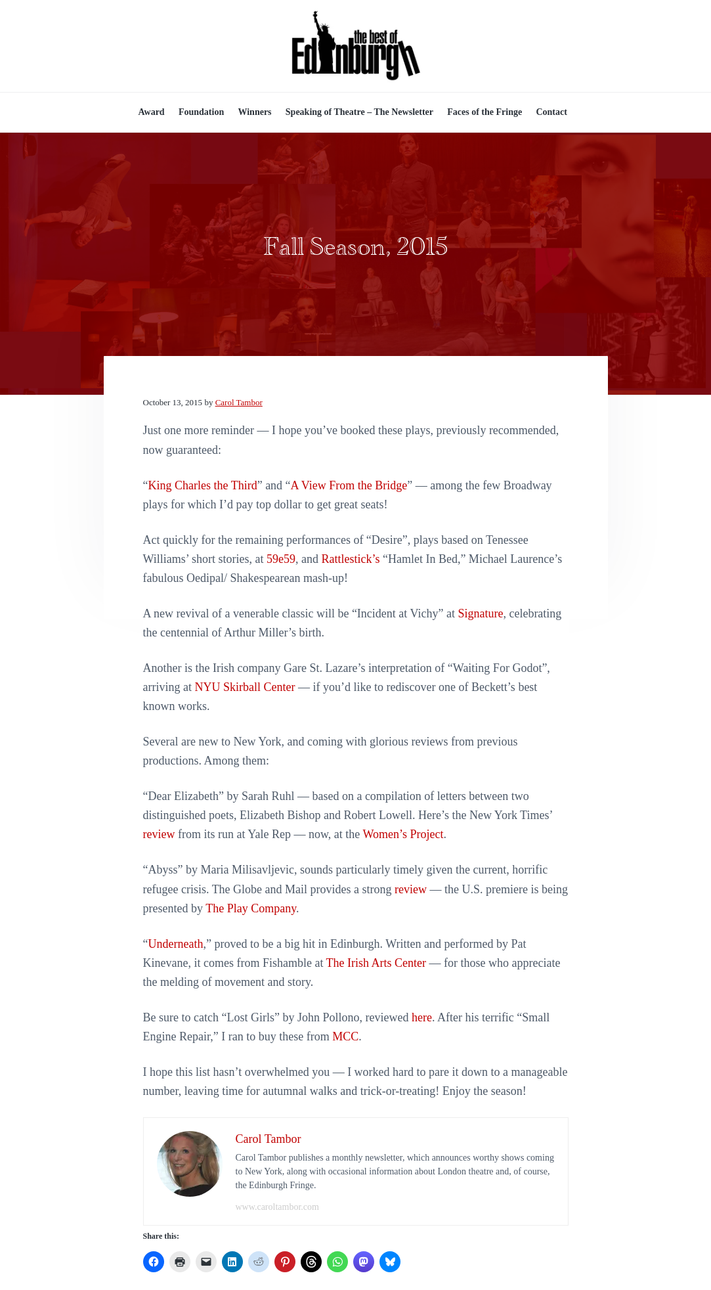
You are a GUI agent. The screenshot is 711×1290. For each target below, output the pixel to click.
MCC (345, 1036)
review (159, 834)
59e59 (281, 559)
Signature (480, 613)
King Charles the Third (202, 485)
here (422, 1017)
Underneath (176, 943)
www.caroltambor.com (277, 1207)
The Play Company (250, 908)
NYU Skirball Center (244, 687)
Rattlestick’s (350, 559)
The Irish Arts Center (376, 962)
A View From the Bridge (349, 485)
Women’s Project (402, 834)
